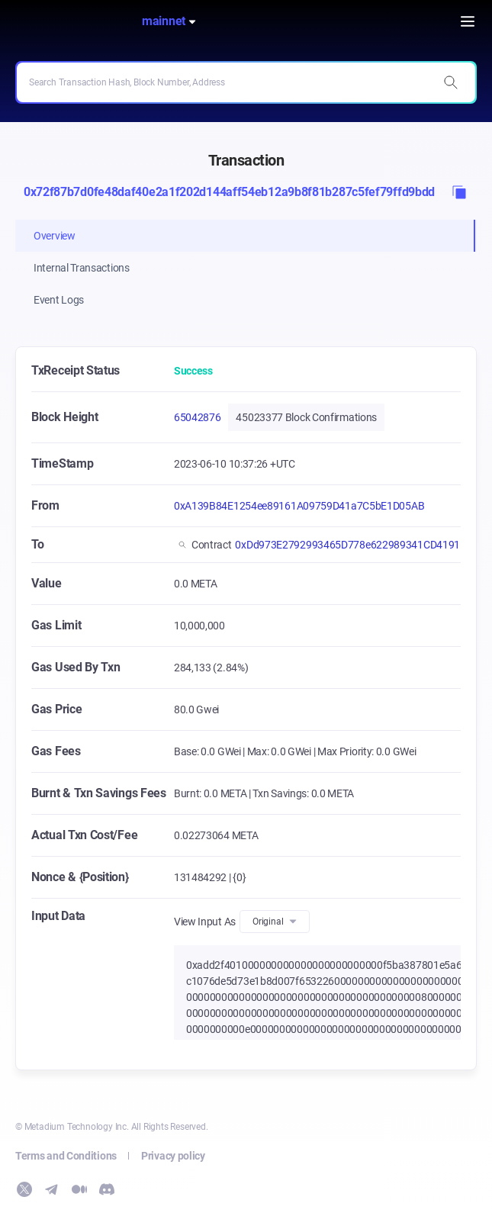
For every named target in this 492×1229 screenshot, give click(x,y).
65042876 (197, 417)
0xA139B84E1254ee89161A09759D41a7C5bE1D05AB (299, 506)
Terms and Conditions (66, 1156)
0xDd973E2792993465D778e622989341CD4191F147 (359, 545)
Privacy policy (173, 1156)
